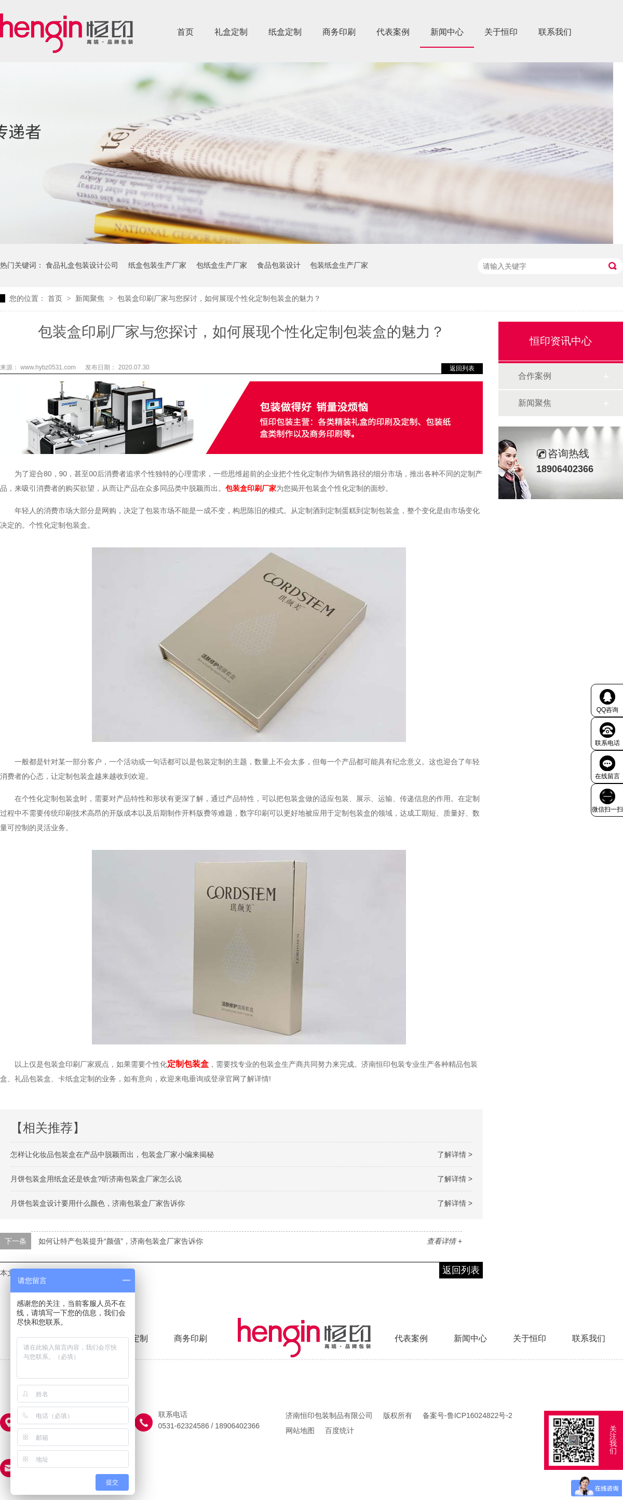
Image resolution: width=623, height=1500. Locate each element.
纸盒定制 (285, 31)
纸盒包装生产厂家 (157, 265)
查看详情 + (444, 1241)
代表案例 (393, 31)
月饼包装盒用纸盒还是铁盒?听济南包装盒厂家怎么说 (96, 1179)
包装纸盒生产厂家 (339, 265)
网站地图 (300, 1430)
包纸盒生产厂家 (221, 265)
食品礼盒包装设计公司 (82, 265)
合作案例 (534, 375)
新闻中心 (447, 31)
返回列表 (462, 368)
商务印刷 (339, 31)
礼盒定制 (231, 31)
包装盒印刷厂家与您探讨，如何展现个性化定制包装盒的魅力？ (219, 298)
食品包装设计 (279, 265)
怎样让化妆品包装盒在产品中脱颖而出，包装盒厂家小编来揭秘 (112, 1154)
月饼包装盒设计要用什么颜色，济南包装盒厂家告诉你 (97, 1203)
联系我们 (555, 31)
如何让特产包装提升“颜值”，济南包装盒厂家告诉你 (120, 1241)
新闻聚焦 (90, 298)
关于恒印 (501, 31)
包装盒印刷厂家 (250, 488)
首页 (185, 31)
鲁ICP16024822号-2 (479, 1415)
